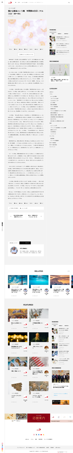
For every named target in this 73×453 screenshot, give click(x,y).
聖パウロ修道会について (30, 447)
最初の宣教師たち (54, 112)
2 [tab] (60, 381)
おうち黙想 (53, 102)
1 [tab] (59, 381)
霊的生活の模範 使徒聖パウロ (57, 114)
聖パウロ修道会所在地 (41, 447)
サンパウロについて (21, 447)
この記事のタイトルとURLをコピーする (26, 54)
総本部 (47, 447)
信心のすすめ (53, 118)
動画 (50, 123)
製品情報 (52, 138)
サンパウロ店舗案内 (55, 140)
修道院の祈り (64, 40)
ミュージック (53, 133)
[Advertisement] (26, 231)
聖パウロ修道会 (53, 142)
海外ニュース (64, 54)
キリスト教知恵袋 (54, 106)
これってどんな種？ (25, 208)
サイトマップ (52, 146)
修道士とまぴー (54, 129)
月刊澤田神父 (53, 131)
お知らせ (51, 91)
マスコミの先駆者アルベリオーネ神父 (58, 110)
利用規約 (52, 447)
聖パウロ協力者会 (53, 144)
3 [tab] (61, 381)
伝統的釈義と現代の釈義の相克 (57, 116)
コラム (51, 93)
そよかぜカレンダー (55, 100)
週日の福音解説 (54, 104)
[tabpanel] (60, 73)
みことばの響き (54, 96)
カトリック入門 (54, 125)
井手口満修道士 (16, 208)
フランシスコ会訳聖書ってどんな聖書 (58, 127)
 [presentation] (68, 271)
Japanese (60, 452)
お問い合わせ (57, 447)
